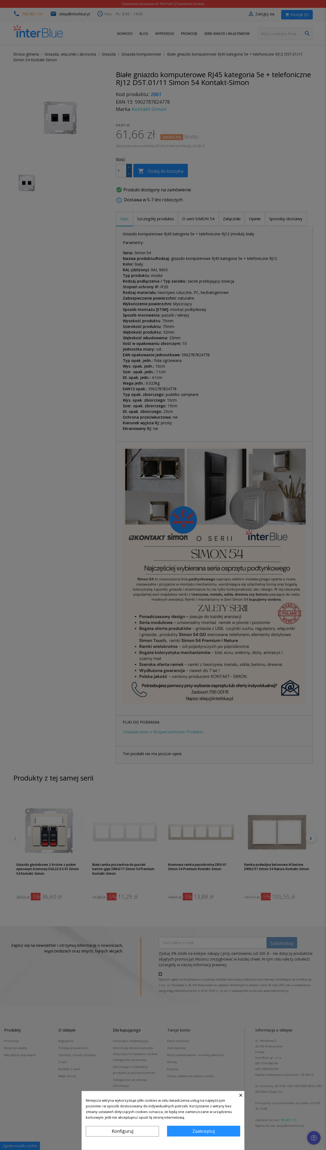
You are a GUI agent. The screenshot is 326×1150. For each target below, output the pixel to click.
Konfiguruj (122, 1131)
